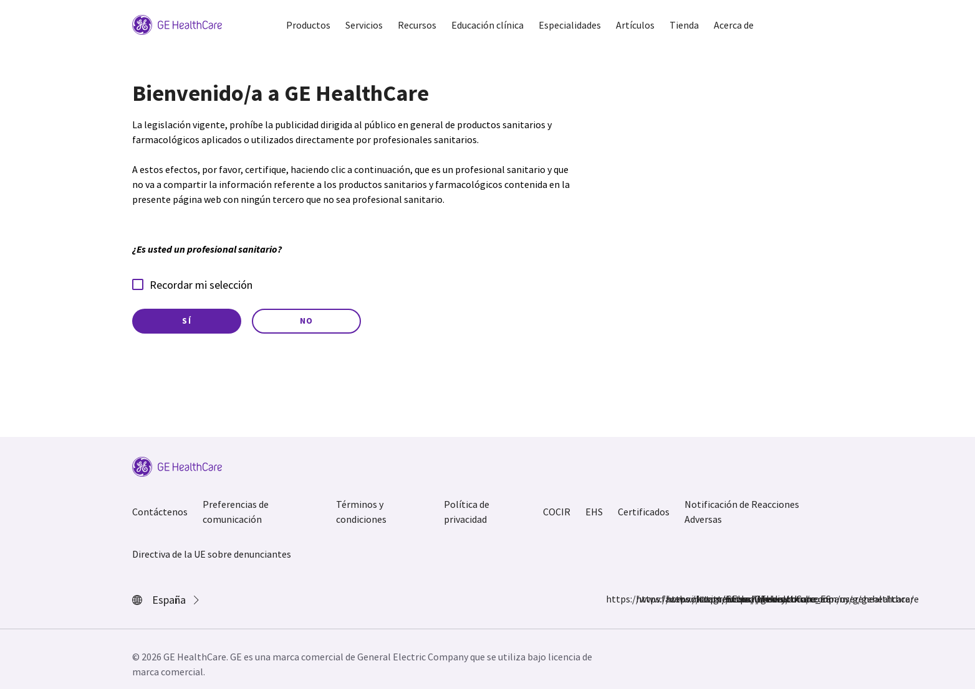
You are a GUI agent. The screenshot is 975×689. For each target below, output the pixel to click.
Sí (186, 320)
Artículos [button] (635, 25)
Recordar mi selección (192, 285)
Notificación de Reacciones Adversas (741, 511)
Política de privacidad (466, 511)
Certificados (644, 511)
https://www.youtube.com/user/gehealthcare (733, 599)
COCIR (556, 511)
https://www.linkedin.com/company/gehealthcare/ (703, 599)
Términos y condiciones (361, 511)
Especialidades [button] (570, 25)
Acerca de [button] (734, 25)
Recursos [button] (417, 25)
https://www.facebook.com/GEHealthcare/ (613, 599)
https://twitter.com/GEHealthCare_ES (673, 599)
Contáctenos (160, 511)
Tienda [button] (684, 25)
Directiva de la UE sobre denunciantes (211, 554)
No (307, 320)
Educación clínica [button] (487, 25)
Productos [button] (308, 25)
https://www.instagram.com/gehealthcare (643, 599)
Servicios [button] (364, 25)
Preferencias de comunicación (236, 511)
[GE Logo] (177, 23)
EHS (594, 511)
